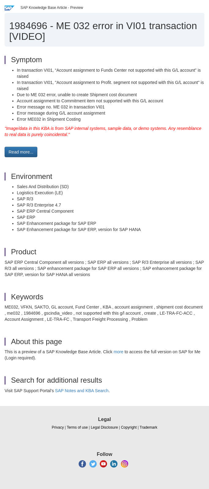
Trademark (148, 427)
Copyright (128, 427)
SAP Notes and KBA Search (82, 390)
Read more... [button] (21, 152)
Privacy (58, 427)
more (118, 351)
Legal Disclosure (104, 427)
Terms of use (77, 427)
